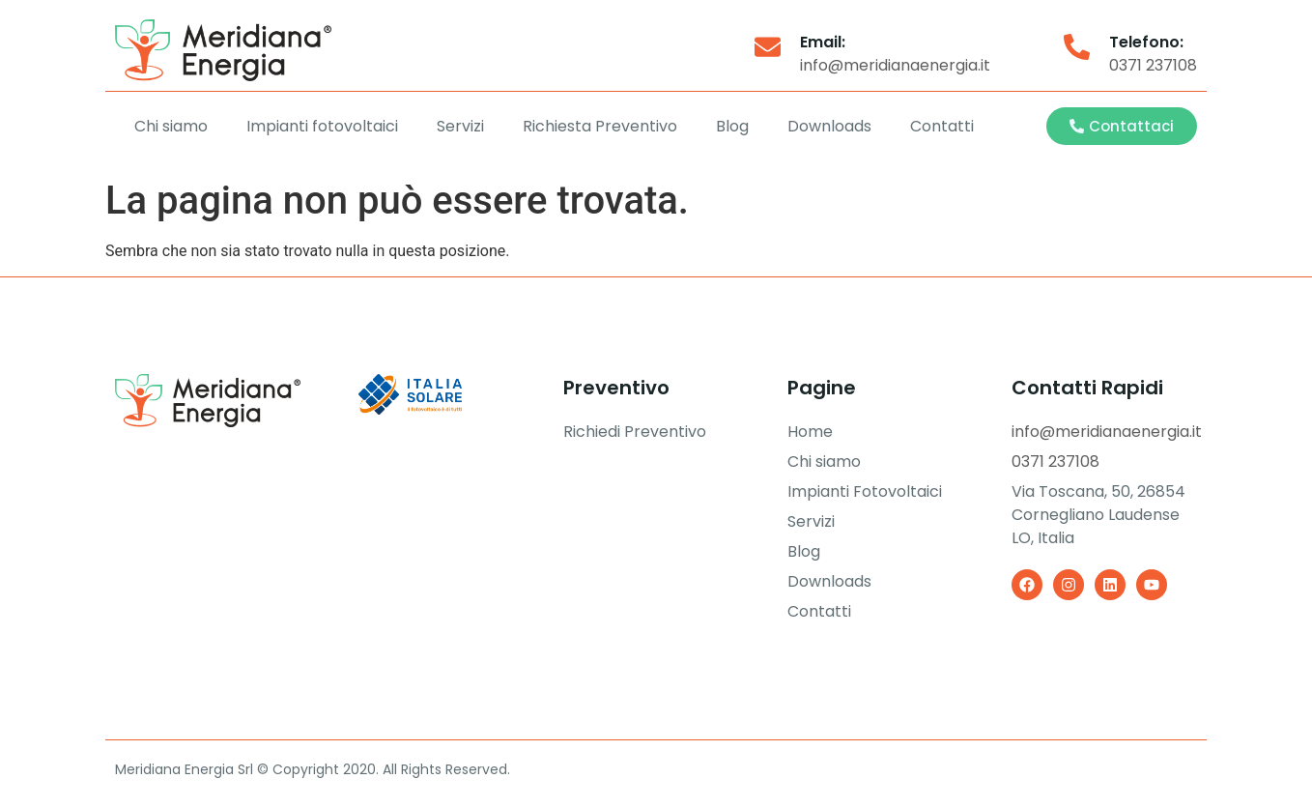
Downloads (829, 126)
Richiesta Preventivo (600, 126)
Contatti (942, 126)
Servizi (460, 126)
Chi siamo (171, 126)
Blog (732, 126)
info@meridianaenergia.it (895, 65)
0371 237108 (1153, 65)
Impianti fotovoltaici (322, 126)
